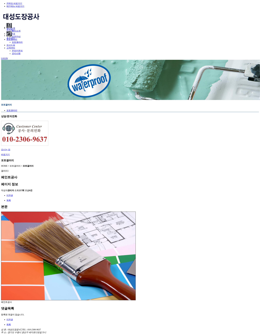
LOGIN (4, 58)
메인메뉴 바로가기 (15, 6)
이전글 (9, 195)
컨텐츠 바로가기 (14, 3)
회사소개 (16, 31)
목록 (8, 200)
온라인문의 (17, 51)
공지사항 (16, 53)
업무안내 (16, 36)
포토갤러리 (17, 42)
